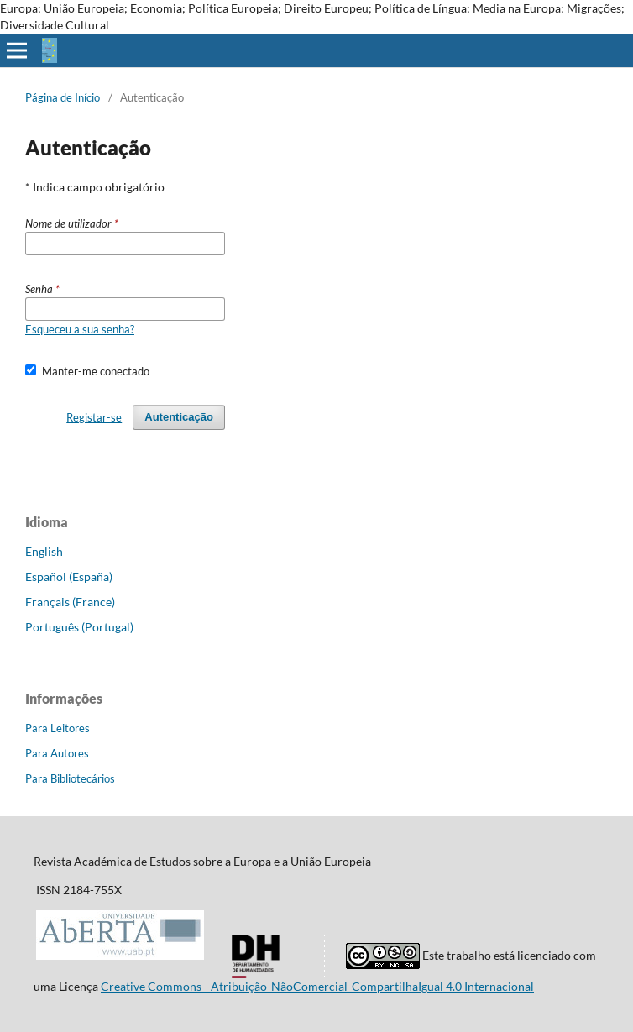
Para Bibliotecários (70, 778)
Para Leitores (57, 728)
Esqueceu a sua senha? (79, 329)
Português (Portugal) (79, 627)
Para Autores (57, 753)
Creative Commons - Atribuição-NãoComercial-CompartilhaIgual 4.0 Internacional (317, 986)
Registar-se (94, 417)
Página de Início (62, 97)
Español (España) (68, 576)
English (44, 551)
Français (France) (70, 602)
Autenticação (178, 417)
